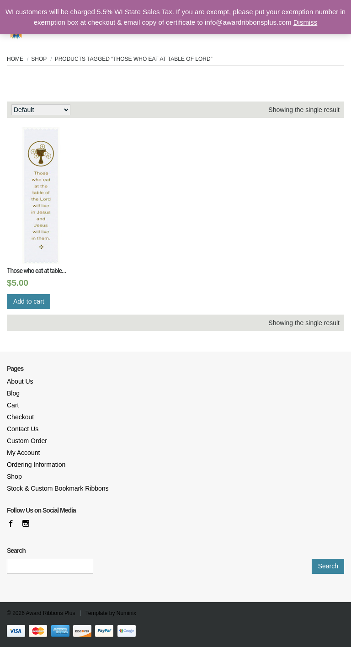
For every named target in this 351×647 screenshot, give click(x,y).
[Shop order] (40, 109)
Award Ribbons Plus (50, 613)
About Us (20, 381)
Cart (13, 405)
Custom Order (27, 440)
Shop (39, 59)
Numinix (126, 613)
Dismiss (305, 22)
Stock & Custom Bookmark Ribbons (58, 488)
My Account (23, 452)
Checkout (20, 417)
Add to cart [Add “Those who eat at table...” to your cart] (28, 301)
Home (15, 59)
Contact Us (22, 429)
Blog (13, 393)
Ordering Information (36, 464)
